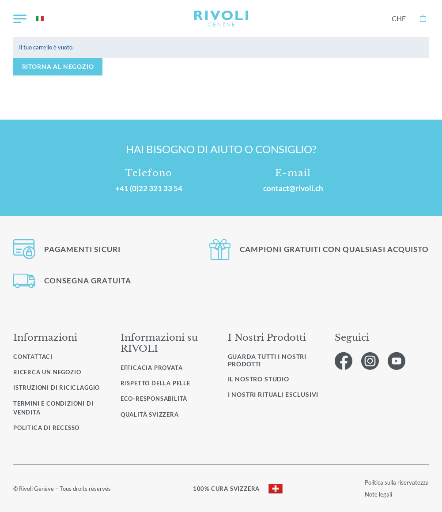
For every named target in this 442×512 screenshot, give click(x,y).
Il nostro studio (258, 379)
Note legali (378, 494)
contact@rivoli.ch (293, 188)
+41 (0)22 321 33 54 (148, 188)
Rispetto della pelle (155, 383)
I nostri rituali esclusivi (273, 394)
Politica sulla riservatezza (397, 482)
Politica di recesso (46, 427)
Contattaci (33, 356)
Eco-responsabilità (154, 398)
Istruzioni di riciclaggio (56, 387)
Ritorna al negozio (58, 66)
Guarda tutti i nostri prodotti (267, 360)
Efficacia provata (152, 367)
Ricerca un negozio (47, 372)
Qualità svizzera (150, 414)
